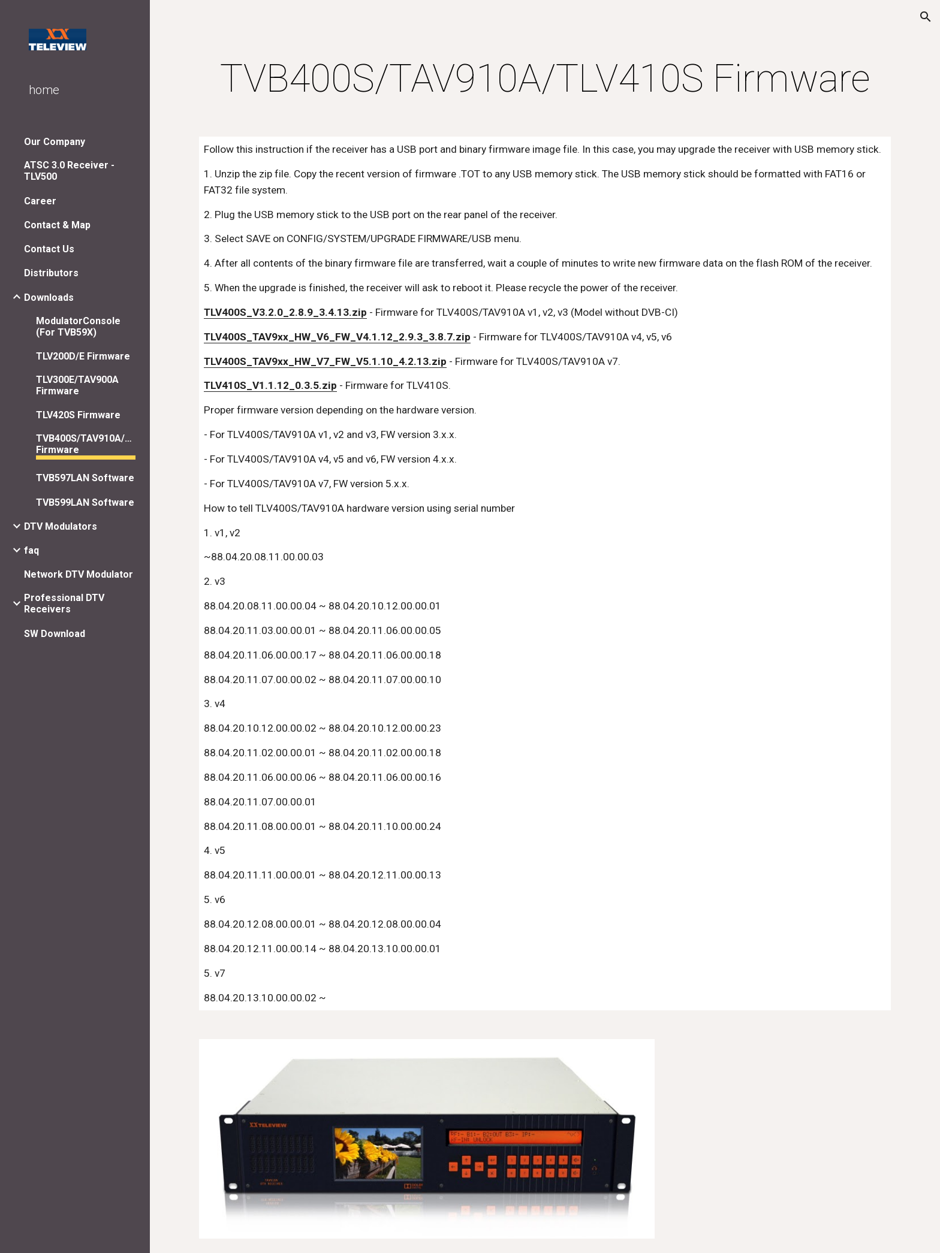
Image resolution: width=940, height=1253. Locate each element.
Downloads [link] (49, 297)
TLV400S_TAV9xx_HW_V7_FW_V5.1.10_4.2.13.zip (325, 361)
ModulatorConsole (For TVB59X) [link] (78, 326)
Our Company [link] (54, 141)
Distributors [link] (51, 273)
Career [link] (40, 201)
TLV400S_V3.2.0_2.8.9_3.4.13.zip (285, 312)
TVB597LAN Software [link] (85, 478)
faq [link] (31, 550)
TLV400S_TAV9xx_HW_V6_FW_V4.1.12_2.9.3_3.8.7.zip (337, 337)
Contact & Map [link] (57, 225)
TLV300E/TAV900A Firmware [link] (77, 385)
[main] (545, 79)
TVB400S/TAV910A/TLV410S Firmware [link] (85, 444)
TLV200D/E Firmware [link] (83, 356)
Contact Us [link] (49, 249)
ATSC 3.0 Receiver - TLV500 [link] (69, 170)
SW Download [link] (54, 633)
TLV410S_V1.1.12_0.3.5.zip (270, 385)
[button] (925, 16)
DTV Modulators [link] (60, 526)
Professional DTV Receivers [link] (64, 603)
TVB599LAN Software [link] (85, 502)
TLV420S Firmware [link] (78, 415)
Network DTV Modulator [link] (78, 574)
